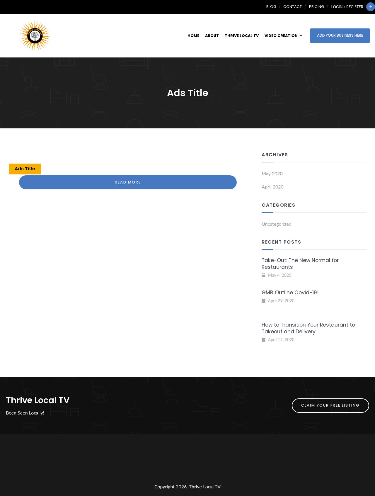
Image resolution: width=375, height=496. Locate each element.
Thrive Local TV (242, 35)
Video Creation (283, 35)
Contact (292, 6)
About (212, 35)
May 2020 (272, 173)
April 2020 (272, 186)
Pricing (316, 6)
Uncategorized (277, 224)
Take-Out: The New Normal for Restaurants (300, 264)
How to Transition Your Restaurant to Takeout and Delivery (308, 328)
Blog (271, 6)
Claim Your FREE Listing (330, 405)
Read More (128, 182)
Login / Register (347, 6)
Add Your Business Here (340, 35)
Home (193, 35)
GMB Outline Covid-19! (290, 292)
